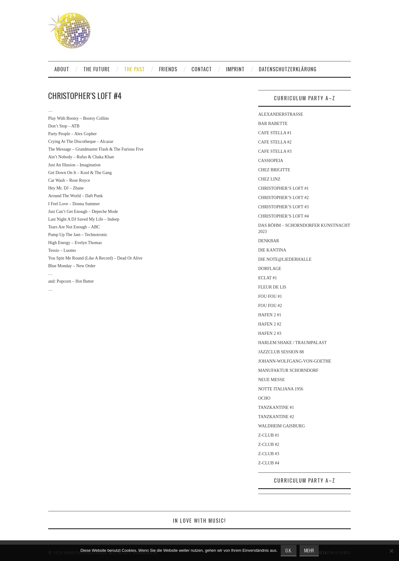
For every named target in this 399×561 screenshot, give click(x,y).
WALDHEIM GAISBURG (281, 426)
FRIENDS (168, 69)
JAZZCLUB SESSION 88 (281, 352)
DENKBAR (268, 241)
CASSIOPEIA (270, 160)
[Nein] (391, 551)
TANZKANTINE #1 (276, 407)
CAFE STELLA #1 (275, 133)
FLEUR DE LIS (272, 287)
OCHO (264, 398)
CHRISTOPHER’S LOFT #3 (283, 207)
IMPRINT (235, 69)
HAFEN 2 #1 (269, 315)
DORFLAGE (269, 268)
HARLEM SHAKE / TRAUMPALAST (292, 342)
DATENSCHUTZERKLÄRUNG (288, 69)
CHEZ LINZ (269, 179)
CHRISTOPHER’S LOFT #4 (283, 216)
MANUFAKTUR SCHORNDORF (288, 370)
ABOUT (61, 69)
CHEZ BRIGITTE (274, 170)
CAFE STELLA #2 (275, 142)
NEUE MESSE (271, 379)
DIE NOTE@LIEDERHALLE (285, 259)
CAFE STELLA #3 (275, 151)
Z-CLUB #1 (268, 435)
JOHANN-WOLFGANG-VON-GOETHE (294, 361)
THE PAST (134, 69)
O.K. (288, 550)
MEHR (309, 550)
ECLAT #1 (267, 278)
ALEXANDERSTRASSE (280, 114)
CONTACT (201, 69)
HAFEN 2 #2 (269, 324)
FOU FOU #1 (270, 296)
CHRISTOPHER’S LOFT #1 (283, 188)
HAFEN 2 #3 (269, 333)
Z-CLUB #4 (268, 463)
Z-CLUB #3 (268, 453)
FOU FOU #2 (270, 305)
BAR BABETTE (273, 123)
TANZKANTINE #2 (276, 416)
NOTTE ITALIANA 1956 (280, 389)
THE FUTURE (96, 69)
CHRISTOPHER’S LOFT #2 (283, 197)
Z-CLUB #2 (268, 444)
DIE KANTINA (272, 250)
